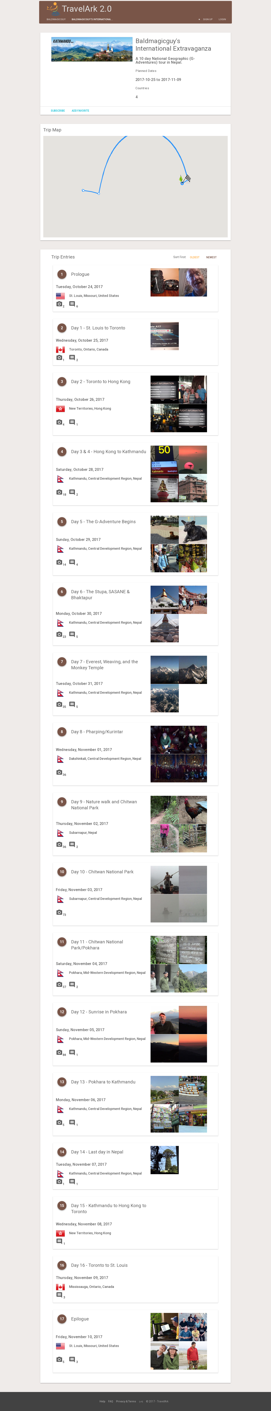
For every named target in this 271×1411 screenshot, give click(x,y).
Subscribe (58, 110)
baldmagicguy (56, 19)
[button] (99, 194)
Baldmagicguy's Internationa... (92, 19)
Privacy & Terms (126, 1401)
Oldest (194, 257)
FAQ (110, 1401)
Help (102, 1401)
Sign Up (208, 19)
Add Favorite (80, 110)
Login (222, 19)
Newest (211, 257)
